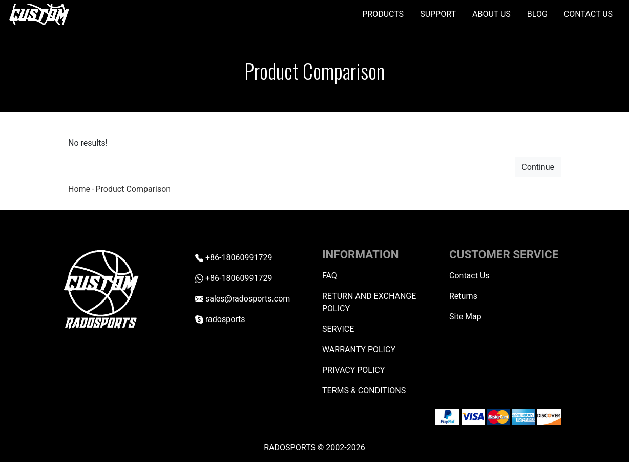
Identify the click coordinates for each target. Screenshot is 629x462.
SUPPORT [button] (438, 14)
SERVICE (338, 329)
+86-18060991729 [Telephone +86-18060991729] (233, 258)
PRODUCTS (383, 14)
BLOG (537, 14)
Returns (463, 296)
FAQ (329, 275)
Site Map (465, 317)
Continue (537, 167)
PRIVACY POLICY (353, 370)
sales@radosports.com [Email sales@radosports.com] (242, 299)
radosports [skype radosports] (220, 319)
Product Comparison (133, 189)
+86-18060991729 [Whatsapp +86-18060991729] (233, 278)
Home (79, 189)
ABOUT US (491, 14)
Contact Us (469, 275)
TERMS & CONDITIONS (364, 390)
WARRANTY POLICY (358, 349)
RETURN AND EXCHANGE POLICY (369, 302)
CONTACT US (588, 14)
